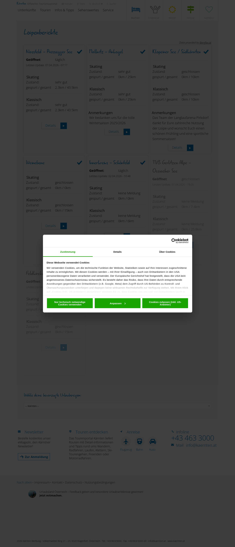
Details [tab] (117, 251)
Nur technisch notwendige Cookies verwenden (69, 303)
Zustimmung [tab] (67, 251)
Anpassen (118, 303)
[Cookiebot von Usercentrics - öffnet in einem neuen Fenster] (173, 240)
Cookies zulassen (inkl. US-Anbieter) (165, 303)
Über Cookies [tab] (167, 251)
